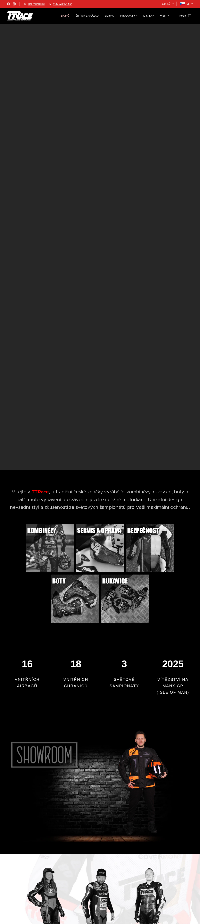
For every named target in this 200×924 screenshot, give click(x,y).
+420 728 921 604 (62, 3)
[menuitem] (68, 16)
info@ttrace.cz (36, 3)
